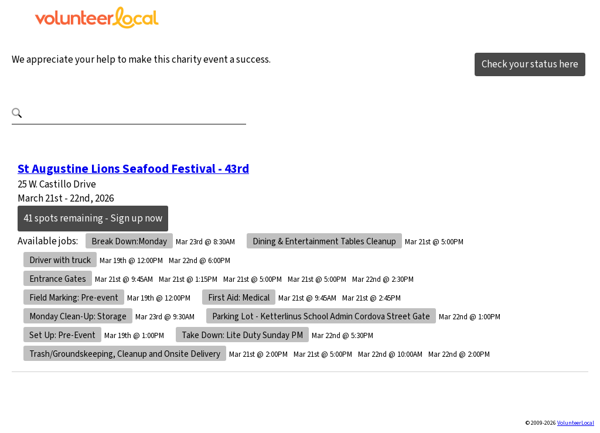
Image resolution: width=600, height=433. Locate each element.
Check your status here (530, 64)
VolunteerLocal (575, 423)
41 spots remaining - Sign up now (92, 219)
